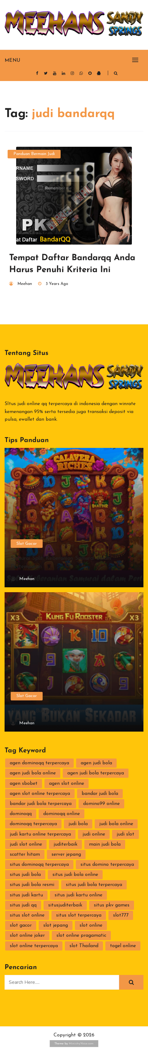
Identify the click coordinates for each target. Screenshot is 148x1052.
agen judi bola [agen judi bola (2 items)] (96, 763)
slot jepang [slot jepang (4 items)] (55, 925)
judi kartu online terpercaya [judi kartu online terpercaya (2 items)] (40, 834)
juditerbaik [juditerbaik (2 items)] (65, 844)
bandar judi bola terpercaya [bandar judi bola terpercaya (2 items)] (41, 803)
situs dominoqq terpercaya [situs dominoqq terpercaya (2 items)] (39, 864)
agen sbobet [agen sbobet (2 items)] (23, 783)
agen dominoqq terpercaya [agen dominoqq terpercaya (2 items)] (39, 763)
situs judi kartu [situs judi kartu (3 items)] (26, 895)
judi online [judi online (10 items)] (94, 834)
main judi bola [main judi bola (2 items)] (105, 844)
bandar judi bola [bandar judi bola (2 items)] (100, 793)
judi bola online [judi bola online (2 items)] (116, 823)
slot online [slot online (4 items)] (90, 925)
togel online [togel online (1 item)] (123, 945)
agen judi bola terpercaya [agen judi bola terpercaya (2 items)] (95, 773)
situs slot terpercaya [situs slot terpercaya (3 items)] (78, 915)
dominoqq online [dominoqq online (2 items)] (61, 813)
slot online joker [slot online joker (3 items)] (27, 935)
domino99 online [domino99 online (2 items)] (101, 803)
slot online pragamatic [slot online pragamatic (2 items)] (81, 935)
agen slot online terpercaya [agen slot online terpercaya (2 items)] (40, 793)
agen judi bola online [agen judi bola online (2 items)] (33, 773)
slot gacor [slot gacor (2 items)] (21, 925)
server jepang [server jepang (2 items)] (66, 854)
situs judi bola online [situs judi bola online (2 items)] (75, 874)
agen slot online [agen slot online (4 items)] (66, 783)
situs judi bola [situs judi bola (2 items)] (25, 874)
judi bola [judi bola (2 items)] (78, 823)
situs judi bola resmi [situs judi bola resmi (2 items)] (32, 884)
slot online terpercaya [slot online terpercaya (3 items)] (34, 945)
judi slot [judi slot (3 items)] (125, 834)
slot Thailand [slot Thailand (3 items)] (83, 945)
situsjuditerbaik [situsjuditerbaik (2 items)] (65, 905)
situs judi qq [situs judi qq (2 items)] (23, 905)
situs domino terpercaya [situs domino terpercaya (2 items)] (107, 864)
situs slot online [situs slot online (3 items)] (27, 915)
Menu (12, 60)
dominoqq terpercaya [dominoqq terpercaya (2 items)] (33, 823)
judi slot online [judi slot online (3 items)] (26, 844)
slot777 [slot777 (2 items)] (121, 915)
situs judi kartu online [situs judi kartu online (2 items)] (78, 895)
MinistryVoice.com (81, 1043)
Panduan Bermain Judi (34, 154)
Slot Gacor (26, 543)
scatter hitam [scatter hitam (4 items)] (25, 854)
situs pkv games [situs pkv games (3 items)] (111, 905)
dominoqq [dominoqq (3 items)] (21, 813)
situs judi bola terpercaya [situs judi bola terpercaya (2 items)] (94, 884)
